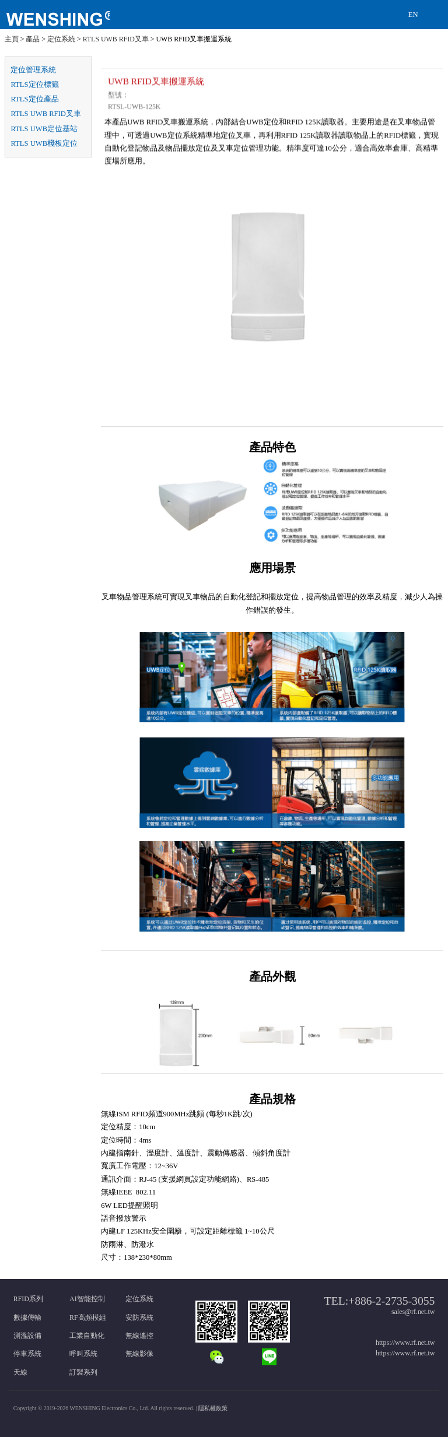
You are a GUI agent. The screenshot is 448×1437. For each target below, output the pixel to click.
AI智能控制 (87, 1299)
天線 (20, 1372)
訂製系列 (83, 1372)
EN (413, 14)
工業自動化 (86, 1335)
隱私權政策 (213, 1408)
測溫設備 (27, 1335)
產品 (33, 39)
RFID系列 (28, 1299)
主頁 (12, 39)
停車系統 (27, 1354)
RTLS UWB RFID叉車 (116, 39)
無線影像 (139, 1354)
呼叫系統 (83, 1354)
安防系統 (139, 1317)
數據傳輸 (27, 1317)
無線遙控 (139, 1335)
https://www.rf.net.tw (405, 1342)
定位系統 (61, 39)
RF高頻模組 (87, 1317)
